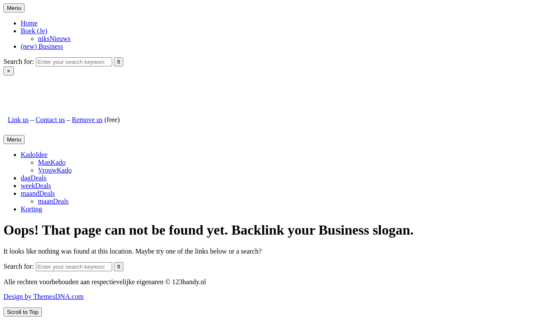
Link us (18, 119)
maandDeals (38, 193)
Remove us (87, 119)
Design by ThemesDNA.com (43, 296)
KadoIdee (34, 154)
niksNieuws (54, 38)
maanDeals (53, 201)
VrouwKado (55, 170)
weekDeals (36, 185)
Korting (31, 209)
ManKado (52, 162)
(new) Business (42, 46)
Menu (14, 8)
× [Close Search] (8, 71)
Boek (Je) (34, 31)
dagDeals (34, 178)
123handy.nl (25, 90)
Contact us (50, 119)
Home (29, 23)
